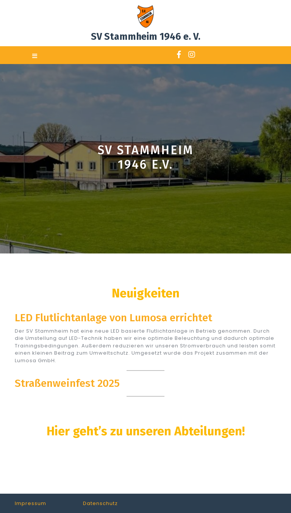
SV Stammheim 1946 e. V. (145, 36)
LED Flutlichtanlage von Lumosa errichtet (113, 317)
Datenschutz (100, 503)
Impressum (30, 503)
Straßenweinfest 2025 (67, 383)
